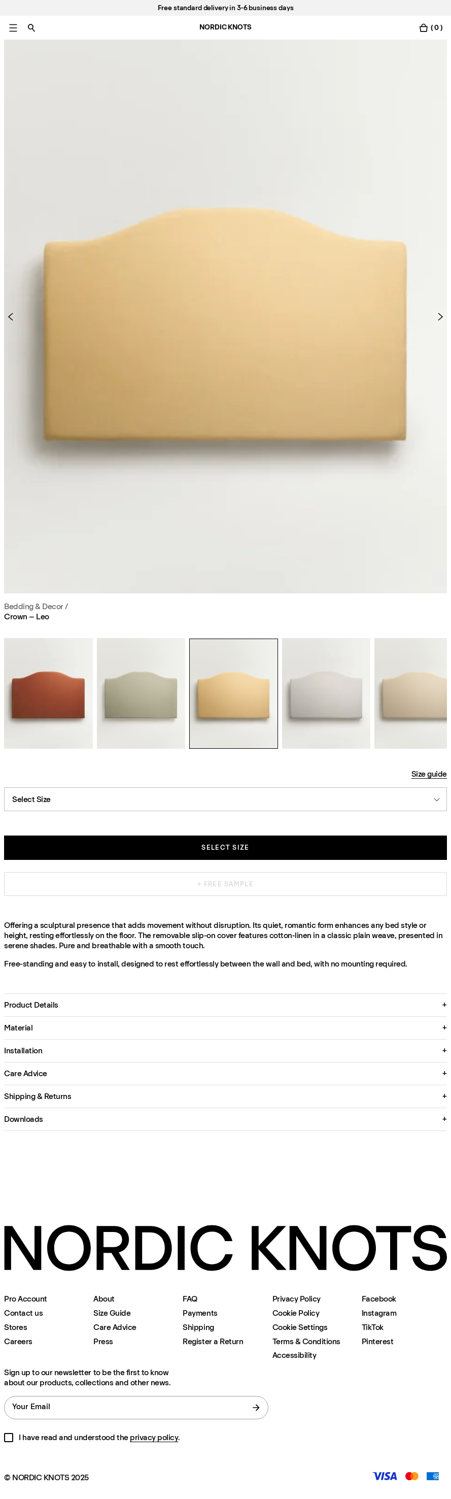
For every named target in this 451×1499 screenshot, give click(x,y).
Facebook (379, 1299)
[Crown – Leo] (48, 693)
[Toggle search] (31, 28)
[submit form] (256, 1407)
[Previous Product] (15, 317)
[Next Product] (436, 317)
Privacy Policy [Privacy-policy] (296, 1299)
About (104, 1299)
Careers (18, 1341)
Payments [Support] (200, 1313)
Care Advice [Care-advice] (114, 1327)
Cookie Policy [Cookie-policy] (296, 1313)
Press (103, 1341)
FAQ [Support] (190, 1299)
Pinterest (378, 1341)
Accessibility (294, 1355)
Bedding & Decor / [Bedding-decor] (36, 606)
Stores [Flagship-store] (15, 1327)
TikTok (373, 1327)
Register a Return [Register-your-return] (213, 1341)
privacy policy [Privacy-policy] (154, 1437)
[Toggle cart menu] (431, 28)
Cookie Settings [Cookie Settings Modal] (300, 1327)
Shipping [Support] (198, 1327)
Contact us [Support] (23, 1313)
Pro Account (25, 1299)
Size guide (429, 774)
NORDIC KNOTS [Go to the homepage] (225, 27)
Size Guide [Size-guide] (111, 1313)
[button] (225, 1005)
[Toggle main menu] (13, 28)
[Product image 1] (225, 316)
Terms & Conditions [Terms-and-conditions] (306, 1341)
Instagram (379, 1313)
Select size (225, 847)
